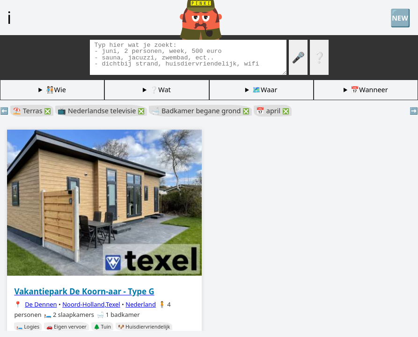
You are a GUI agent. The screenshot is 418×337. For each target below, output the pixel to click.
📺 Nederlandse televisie (101, 110)
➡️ (414, 110)
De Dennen (41, 304)
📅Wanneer (369, 89)
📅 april (272, 110)
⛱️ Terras (32, 110)
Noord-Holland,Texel (91, 304)
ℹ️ (9, 17)
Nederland (140, 304)
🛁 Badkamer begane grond (200, 110)
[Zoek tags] (188, 57)
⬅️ (4, 110)
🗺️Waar (264, 89)
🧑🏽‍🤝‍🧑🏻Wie (56, 89)
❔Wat (160, 89)
